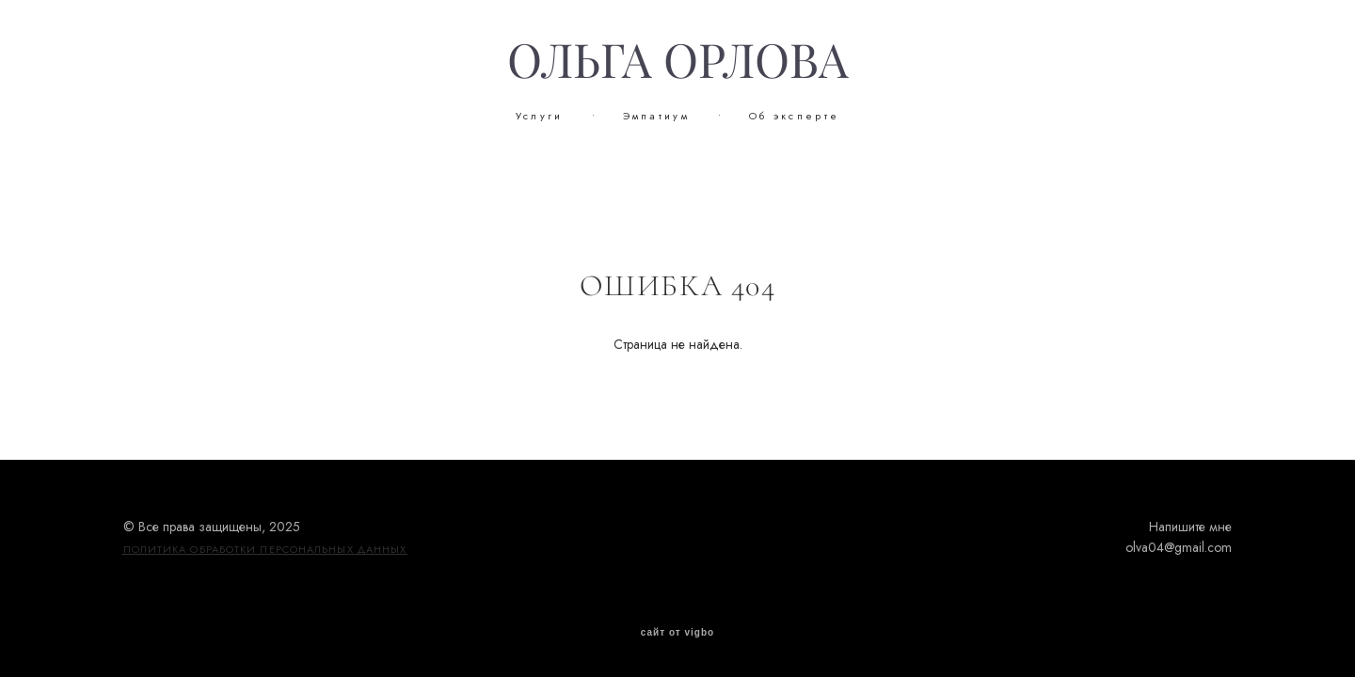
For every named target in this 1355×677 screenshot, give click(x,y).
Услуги (540, 115)
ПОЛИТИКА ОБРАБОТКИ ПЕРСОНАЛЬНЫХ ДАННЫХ (265, 549)
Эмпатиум (656, 115)
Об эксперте (794, 115)
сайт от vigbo (677, 633)
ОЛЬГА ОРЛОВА (678, 61)
